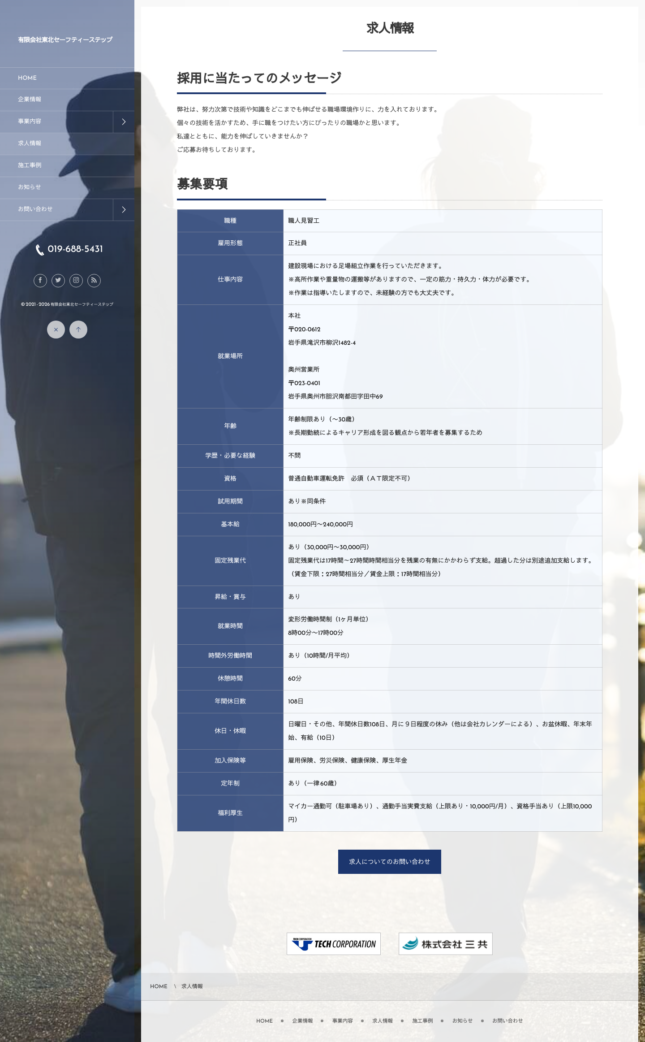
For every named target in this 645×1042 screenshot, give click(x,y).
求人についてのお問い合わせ (389, 862)
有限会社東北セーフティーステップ (65, 40)
